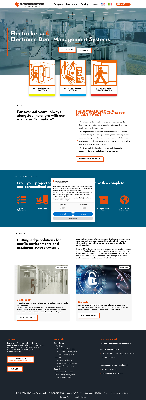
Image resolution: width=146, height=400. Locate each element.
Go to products (27, 316)
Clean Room (66, 49)
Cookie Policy (80, 396)
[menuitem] (103, 4)
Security (85, 49)
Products (72, 4)
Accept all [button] (83, 214)
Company (58, 4)
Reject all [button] (63, 214)
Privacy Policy (65, 396)
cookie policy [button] (77, 190)
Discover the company (89, 158)
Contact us (123, 4)
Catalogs (85, 4)
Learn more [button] (73, 218)
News (95, 4)
